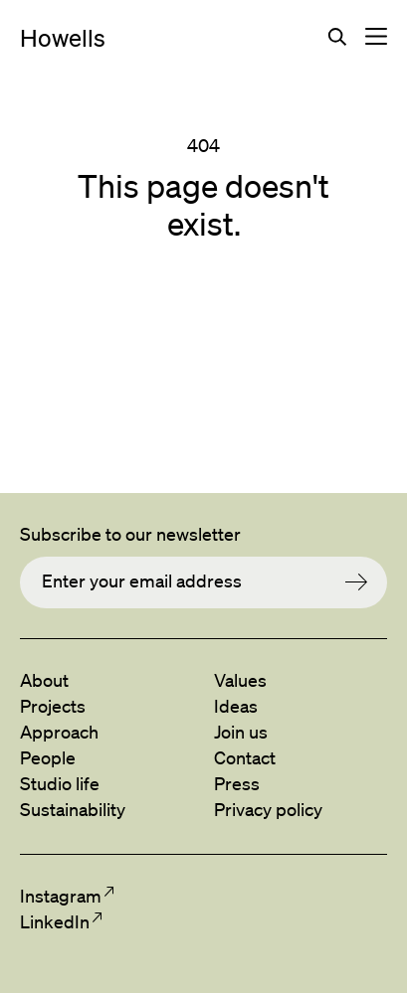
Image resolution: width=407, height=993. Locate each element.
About (44, 680)
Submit (366, 582)
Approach (59, 732)
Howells (62, 38)
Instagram (60, 896)
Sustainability (72, 809)
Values (240, 680)
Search (336, 36)
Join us (241, 732)
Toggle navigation (376, 37)
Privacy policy (268, 809)
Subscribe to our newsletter (130, 534)
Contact (245, 757)
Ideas (236, 706)
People (48, 757)
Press (237, 783)
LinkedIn (54, 921)
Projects (53, 706)
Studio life (60, 783)
